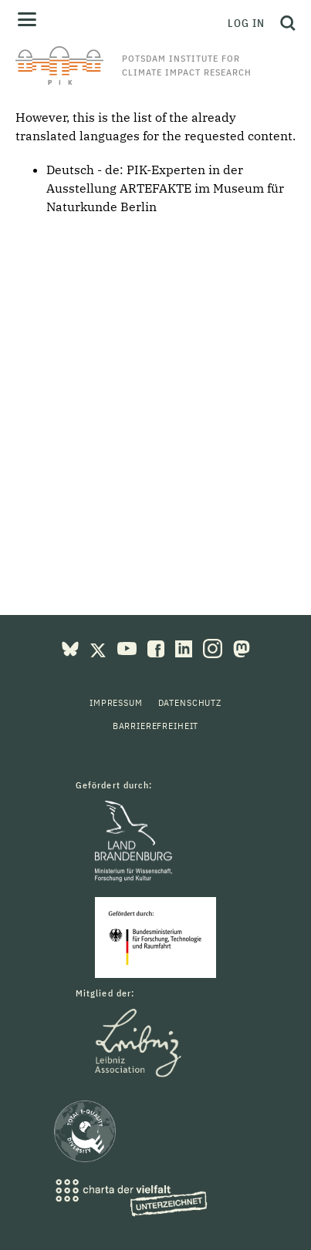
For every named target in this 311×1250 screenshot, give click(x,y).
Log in (246, 23)
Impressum (116, 702)
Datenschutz (189, 702)
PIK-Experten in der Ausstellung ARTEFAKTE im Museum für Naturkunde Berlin (165, 188)
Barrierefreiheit (155, 725)
